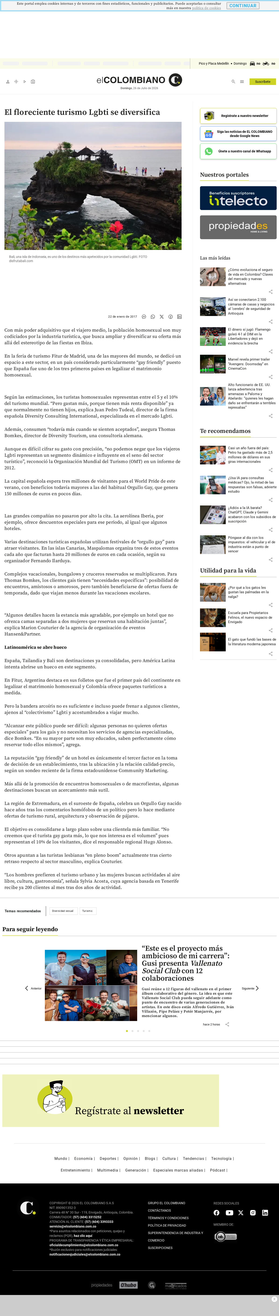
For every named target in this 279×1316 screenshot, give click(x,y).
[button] (270, 291)
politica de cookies (206, 8)
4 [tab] (145, 1032)
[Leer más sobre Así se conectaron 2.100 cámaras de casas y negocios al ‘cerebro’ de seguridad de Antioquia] (252, 307)
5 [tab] (150, 1032)
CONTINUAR (243, 5)
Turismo (87, 910)
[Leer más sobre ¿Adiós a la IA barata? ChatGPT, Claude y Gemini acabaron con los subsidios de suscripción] (252, 515)
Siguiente (251, 988)
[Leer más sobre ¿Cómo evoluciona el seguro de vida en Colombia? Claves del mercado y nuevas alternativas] (252, 277)
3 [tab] (139, 1032)
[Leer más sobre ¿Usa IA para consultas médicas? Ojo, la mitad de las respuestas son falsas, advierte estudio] (252, 485)
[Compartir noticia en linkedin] (179, 317)
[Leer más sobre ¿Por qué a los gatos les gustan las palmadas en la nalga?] (252, 592)
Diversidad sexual (63, 910)
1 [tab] (128, 1032)
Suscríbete (262, 82)
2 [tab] (134, 1032)
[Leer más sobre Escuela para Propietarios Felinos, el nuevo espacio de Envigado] (252, 618)
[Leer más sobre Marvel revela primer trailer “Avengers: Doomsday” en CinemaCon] (252, 364)
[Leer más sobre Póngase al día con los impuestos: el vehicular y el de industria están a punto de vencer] (252, 545)
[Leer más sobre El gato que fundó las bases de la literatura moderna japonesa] (252, 641)
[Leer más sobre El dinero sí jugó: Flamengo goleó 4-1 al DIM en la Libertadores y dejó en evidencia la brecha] (252, 336)
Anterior (33, 988)
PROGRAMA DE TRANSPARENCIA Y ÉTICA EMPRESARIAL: (92, 1240)
